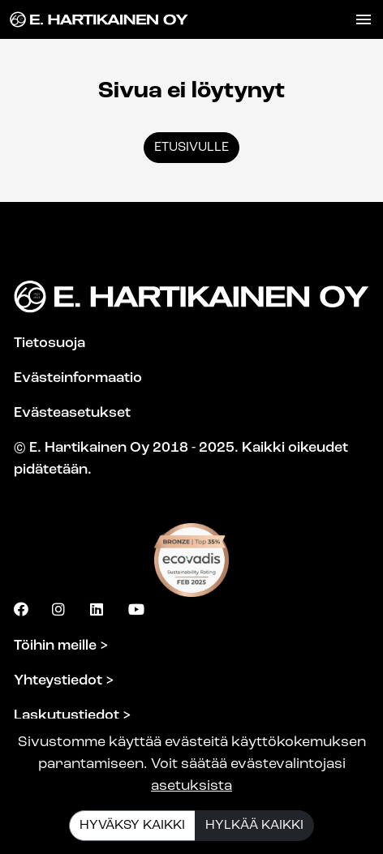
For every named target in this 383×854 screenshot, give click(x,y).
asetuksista (191, 786)
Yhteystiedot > (64, 681)
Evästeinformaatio (78, 378)
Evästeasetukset (72, 413)
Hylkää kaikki (254, 825)
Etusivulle (191, 147)
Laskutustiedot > (72, 715)
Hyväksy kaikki (132, 825)
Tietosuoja (49, 343)
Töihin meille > (61, 646)
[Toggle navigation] (363, 19)
